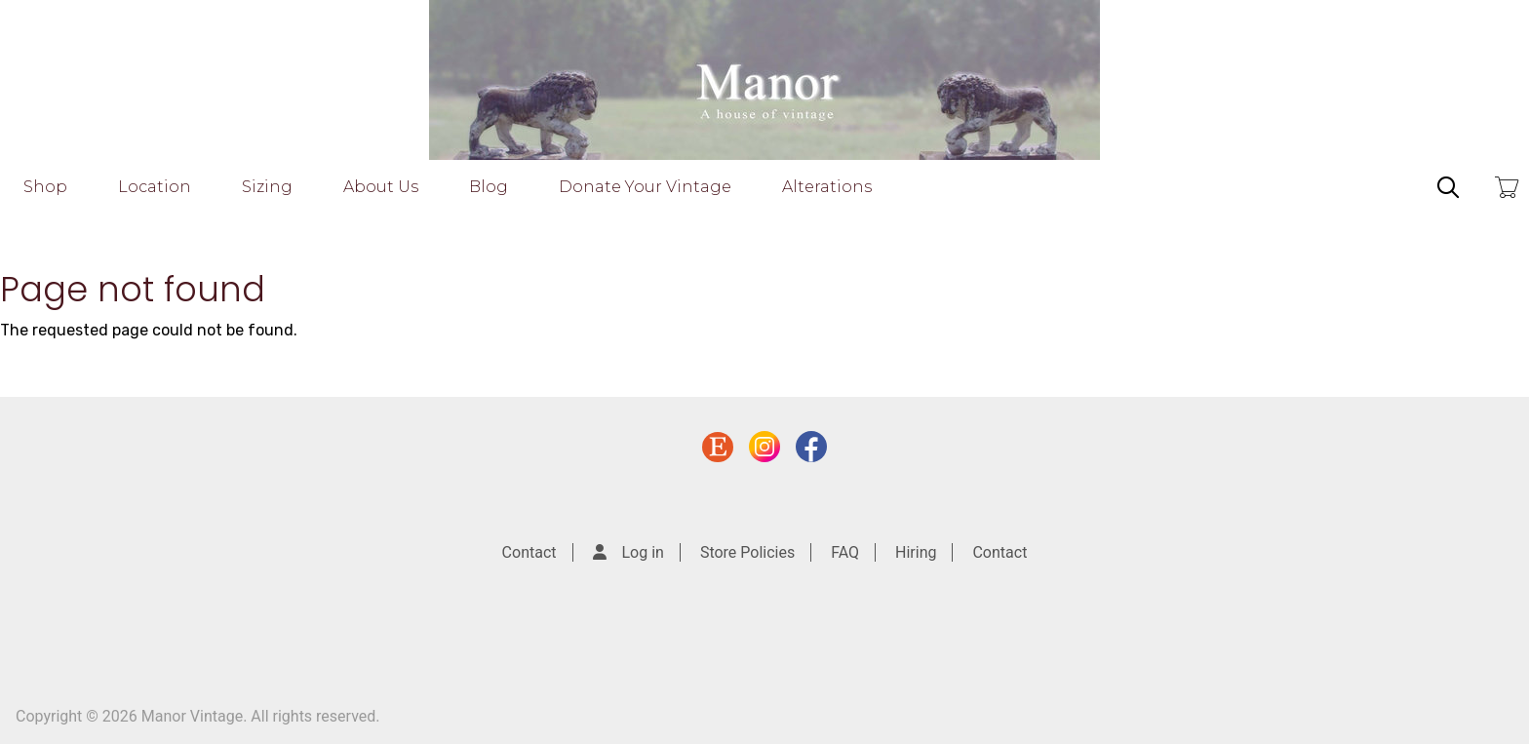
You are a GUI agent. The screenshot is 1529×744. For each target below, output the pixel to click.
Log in (643, 552)
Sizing (267, 186)
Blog (488, 186)
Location (154, 186)
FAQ (845, 552)
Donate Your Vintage (645, 186)
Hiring (915, 552)
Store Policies (747, 552)
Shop (45, 186)
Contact (529, 552)
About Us (380, 186)
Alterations (827, 186)
